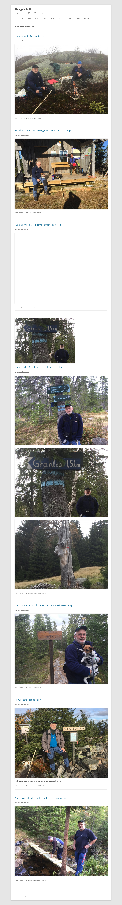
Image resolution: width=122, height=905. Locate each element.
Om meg (77, 18)
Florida (37, 18)
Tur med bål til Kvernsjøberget (29, 35)
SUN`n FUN (87, 18)
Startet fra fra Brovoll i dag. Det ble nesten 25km (38, 367)
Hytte (53, 18)
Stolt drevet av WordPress (22, 897)
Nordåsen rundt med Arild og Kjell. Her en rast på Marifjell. (44, 130)
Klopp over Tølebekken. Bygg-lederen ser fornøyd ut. (40, 797)
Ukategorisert (35, 118)
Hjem (16, 18)
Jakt (60, 18)
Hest (45, 18)
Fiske (29, 18)
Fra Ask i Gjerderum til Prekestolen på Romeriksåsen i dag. (43, 605)
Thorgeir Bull (23, 9)
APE (22, 18)
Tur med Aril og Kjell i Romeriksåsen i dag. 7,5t (38, 224)
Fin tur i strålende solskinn (28, 699)
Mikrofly (68, 18)
